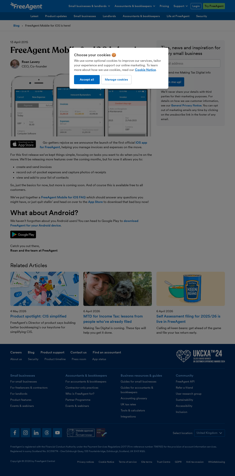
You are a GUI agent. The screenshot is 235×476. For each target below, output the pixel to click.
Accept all (87, 79)
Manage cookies (116, 79)
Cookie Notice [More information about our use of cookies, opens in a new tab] (145, 70)
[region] (118, 68)
